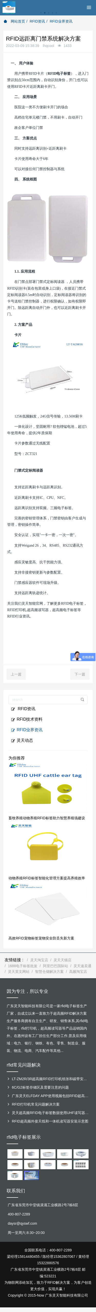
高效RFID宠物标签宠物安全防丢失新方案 (41, 938)
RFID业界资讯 (61, 21)
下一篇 (79, 674)
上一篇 (16, 674)
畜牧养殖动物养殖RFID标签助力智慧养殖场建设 (46, 818)
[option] (48, 15)
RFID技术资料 (26, 719)
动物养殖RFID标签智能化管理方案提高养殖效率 (46, 878)
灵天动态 (22, 740)
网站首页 (14, 21)
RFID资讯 (37, 21)
